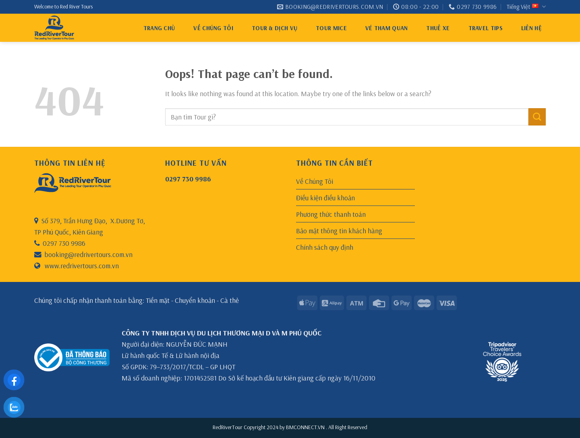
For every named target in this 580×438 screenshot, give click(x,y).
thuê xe (438, 28)
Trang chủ (159, 28)
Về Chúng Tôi (213, 28)
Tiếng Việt (526, 7)
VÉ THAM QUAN (386, 28)
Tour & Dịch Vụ (274, 28)
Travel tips (485, 28)
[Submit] (537, 116)
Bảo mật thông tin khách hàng (339, 230)
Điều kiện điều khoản (325, 197)
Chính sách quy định (324, 247)
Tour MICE (331, 28)
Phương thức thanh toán (331, 214)
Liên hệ (531, 28)
